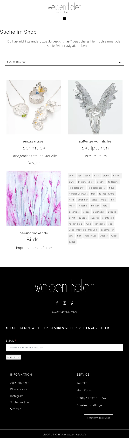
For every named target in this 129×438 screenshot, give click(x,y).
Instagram (17, 396)
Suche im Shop (20, 402)
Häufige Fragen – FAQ (91, 398)
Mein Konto (84, 390)
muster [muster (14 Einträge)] (95, 205)
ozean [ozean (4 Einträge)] (86, 211)
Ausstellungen (19, 383)
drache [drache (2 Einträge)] (101, 181)
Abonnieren (13, 356)
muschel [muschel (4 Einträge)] (83, 205)
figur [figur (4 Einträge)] (111, 187)
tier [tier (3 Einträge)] (79, 235)
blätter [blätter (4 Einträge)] (117, 175)
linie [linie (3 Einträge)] (112, 199)
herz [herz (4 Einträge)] (71, 199)
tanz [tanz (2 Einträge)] (71, 235)
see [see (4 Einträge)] (110, 223)
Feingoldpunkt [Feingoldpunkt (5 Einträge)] (76, 187)
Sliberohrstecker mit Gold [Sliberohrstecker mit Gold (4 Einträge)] (83, 229)
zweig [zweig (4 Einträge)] (72, 241)
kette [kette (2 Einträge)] (94, 199)
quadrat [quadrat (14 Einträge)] (94, 217)
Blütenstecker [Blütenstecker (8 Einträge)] (86, 181)
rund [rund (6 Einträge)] (88, 223)
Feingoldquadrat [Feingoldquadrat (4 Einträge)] (97, 187)
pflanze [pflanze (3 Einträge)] (112, 211)
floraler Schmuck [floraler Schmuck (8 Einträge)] (78, 193)
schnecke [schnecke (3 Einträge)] (100, 223)
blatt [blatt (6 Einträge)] (96, 175)
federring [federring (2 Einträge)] (113, 181)
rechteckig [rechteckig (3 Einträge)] (108, 217)
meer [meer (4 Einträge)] (72, 205)
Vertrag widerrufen (98, 418)
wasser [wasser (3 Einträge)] (104, 235)
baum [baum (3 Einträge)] (88, 175)
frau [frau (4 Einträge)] (93, 193)
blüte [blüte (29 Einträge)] (72, 181)
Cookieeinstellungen (90, 405)
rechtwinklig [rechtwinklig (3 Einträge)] (75, 223)
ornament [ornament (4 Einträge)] (74, 211)
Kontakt (82, 383)
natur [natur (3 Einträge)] (105, 205)
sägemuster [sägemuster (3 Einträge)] (107, 229)
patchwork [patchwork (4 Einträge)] (99, 211)
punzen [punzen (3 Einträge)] (83, 217)
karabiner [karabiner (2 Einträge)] (83, 199)
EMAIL (10, 340)
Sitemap (16, 409)
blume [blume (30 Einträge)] (106, 175)
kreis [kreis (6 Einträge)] (103, 199)
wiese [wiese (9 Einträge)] (114, 235)
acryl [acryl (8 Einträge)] (71, 175)
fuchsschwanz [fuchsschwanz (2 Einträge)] (106, 193)
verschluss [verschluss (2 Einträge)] (91, 235)
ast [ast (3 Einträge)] (79, 175)
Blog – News (18, 389)
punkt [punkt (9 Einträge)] (72, 217)
